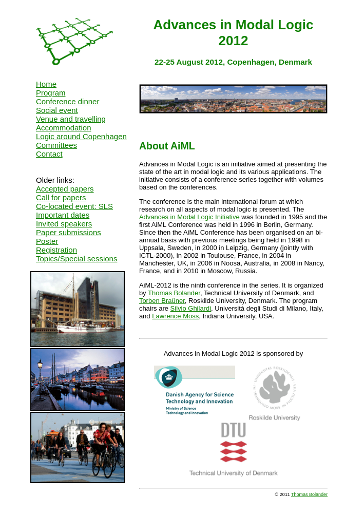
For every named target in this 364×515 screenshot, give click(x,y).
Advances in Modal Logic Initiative (189, 217)
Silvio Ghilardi (190, 308)
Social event (57, 110)
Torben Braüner (162, 300)
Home (46, 84)
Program (51, 92)
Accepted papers (65, 188)
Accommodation (63, 127)
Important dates (62, 215)
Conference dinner (67, 101)
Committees (56, 145)
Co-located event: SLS (74, 206)
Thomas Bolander (174, 293)
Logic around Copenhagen (81, 136)
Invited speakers (64, 223)
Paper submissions (68, 232)
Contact (49, 153)
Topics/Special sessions (76, 258)
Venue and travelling (71, 119)
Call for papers (61, 197)
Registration (56, 249)
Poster (47, 241)
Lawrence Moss (175, 316)
